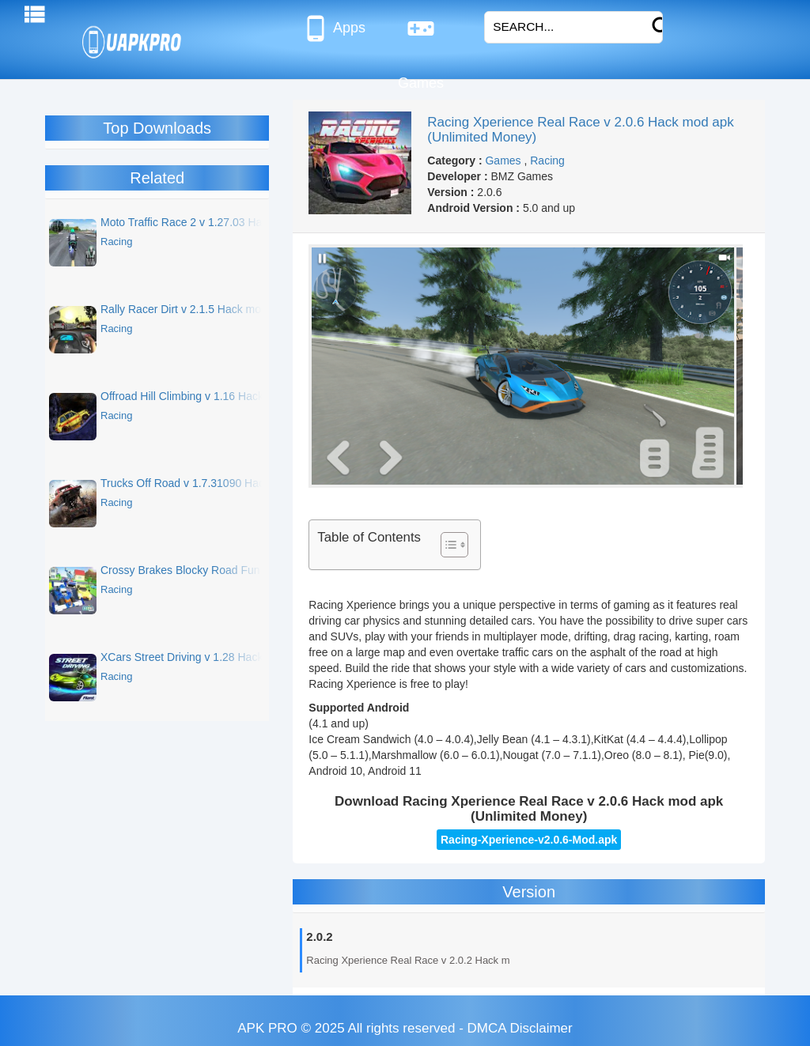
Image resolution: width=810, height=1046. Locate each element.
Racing (547, 160)
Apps (333, 28)
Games (421, 34)
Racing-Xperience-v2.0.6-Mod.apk (529, 839)
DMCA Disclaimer (520, 1028)
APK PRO (267, 1028)
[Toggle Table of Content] (446, 544)
